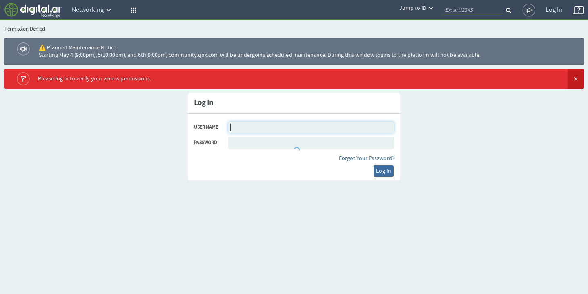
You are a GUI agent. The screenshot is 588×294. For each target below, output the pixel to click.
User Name (206, 127)
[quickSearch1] (471, 10)
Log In (554, 10)
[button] (132, 10)
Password (205, 143)
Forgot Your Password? (366, 158)
